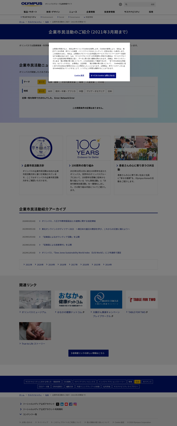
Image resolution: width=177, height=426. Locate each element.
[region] (89, 62)
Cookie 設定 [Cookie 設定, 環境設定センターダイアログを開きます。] (79, 75)
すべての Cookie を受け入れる (103, 75)
